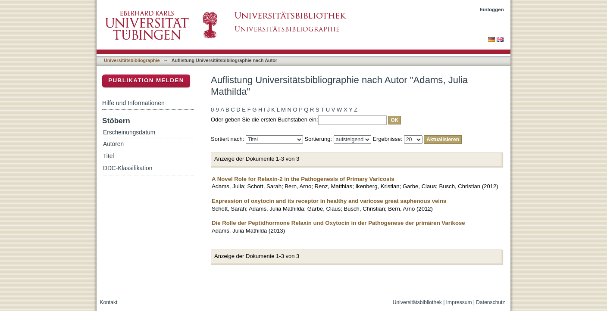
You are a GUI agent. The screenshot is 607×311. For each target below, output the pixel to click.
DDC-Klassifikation (127, 168)
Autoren (113, 144)
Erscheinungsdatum (129, 132)
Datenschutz (490, 302)
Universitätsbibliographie (132, 60)
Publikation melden (146, 80)
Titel (108, 156)
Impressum (459, 302)
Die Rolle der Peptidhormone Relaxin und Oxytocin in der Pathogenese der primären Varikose (338, 223)
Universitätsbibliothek (417, 302)
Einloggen (492, 9)
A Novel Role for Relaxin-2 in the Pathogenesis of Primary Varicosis (303, 179)
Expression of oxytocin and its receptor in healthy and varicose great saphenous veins (329, 201)
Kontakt (109, 302)
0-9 (215, 109)
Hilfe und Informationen (133, 103)
